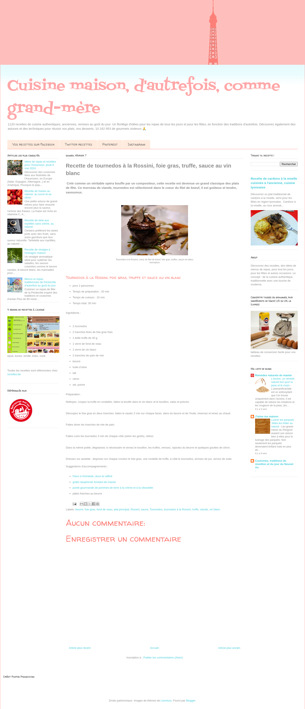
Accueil (154, 647)
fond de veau (104, 509)
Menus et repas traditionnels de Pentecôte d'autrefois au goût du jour (40, 282)
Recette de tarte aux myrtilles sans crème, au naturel (39, 223)
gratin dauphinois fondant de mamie (94, 482)
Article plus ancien (229, 647)
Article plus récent (79, 647)
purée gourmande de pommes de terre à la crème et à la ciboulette (113, 487)
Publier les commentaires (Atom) (163, 657)
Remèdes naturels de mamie (273, 375)
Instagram (136, 144)
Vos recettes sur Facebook (33, 144)
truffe (195, 509)
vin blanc (215, 509)
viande (204, 509)
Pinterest (110, 144)
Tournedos (156, 509)
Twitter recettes (78, 144)
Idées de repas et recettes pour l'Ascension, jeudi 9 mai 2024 (40, 165)
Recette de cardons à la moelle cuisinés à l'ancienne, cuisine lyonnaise (274, 183)
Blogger (190, 700)
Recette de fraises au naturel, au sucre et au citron (37, 194)
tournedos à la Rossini (177, 509)
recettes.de (14, 374)
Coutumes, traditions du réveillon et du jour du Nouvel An (274, 464)
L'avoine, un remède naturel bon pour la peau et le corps (282, 382)
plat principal (121, 509)
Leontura (166, 700)
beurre (79, 509)
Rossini (135, 509)
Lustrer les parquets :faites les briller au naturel (282, 423)
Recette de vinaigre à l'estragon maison (37, 251)
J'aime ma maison (266, 416)
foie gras (90, 509)
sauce (144, 509)
